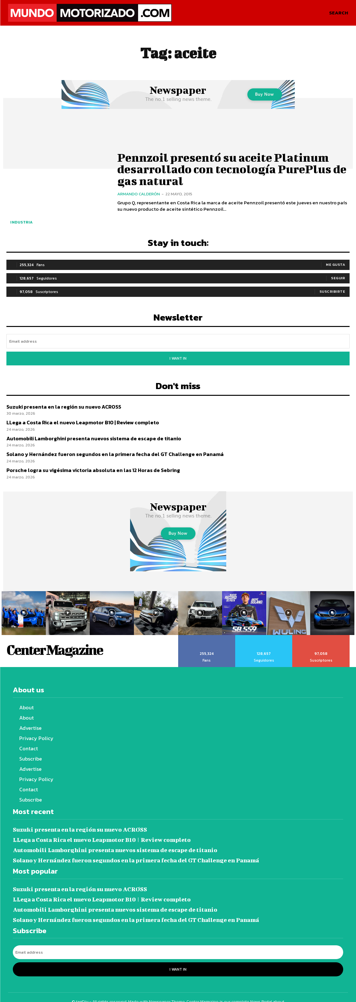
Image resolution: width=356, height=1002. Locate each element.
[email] (178, 340)
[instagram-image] (24, 608)
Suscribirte (332, 290)
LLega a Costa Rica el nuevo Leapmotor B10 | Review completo (78, 419)
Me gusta (335, 263)
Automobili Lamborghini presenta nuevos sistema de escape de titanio (89, 434)
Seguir (338, 277)
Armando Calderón (138, 192)
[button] (338, 13)
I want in (178, 357)
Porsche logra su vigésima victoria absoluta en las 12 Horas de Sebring (88, 465)
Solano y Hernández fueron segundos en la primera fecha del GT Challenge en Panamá (107, 450)
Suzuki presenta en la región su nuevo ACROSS (60, 403)
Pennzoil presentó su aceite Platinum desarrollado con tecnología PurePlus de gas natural (231, 168)
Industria (21, 222)
